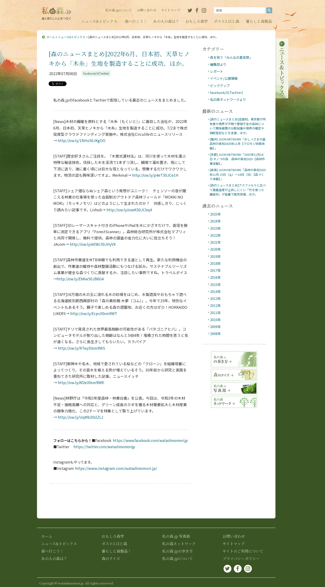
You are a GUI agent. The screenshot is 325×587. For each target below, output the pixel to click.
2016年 (215, 277)
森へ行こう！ (136, 21)
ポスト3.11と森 (226, 21)
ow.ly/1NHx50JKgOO (81, 140)
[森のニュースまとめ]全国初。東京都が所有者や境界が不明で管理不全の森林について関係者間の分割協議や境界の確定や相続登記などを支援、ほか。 (238, 126)
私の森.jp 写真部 (176, 536)
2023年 (215, 228)
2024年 (215, 221)
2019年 (215, 256)
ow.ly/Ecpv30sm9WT (93, 313)
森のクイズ (111, 558)
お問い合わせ (146, 10)
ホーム (51, 37)
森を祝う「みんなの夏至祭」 (231, 57)
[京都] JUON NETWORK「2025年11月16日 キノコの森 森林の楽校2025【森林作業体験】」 (237, 159)
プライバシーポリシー (241, 558)
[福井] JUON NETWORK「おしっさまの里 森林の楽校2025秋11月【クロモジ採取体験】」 (239, 143)
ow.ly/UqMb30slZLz (80, 417)
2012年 (215, 305)
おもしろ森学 (196, 21)
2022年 (215, 235)
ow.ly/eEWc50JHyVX (93, 244)
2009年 (215, 326)
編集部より (218, 64)
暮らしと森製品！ (116, 551)
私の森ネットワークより (228, 99)
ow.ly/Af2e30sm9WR (81, 382)
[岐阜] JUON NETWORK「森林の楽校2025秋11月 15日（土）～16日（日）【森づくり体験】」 (238, 174)
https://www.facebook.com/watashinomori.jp (150, 440)
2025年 (215, 214)
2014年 (215, 291)
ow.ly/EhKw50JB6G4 (80, 279)
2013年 (215, 298)
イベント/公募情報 (224, 78)
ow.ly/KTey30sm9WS (81, 348)
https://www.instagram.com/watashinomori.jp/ (116, 468)
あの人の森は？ (166, 21)
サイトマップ (170, 10)
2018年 (215, 263)
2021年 (215, 242)
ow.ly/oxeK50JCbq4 (129, 209)
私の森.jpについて (118, 10)
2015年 (215, 284)
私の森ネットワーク (179, 543)
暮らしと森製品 (259, 21)
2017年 (215, 270)
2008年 (215, 333)
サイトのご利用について (243, 551)
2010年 (215, 319)
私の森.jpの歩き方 (177, 551)
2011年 (215, 312)
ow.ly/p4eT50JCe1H (155, 175)
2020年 (215, 249)
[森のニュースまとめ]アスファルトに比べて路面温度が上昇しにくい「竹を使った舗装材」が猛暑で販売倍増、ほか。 (238, 189)
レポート (216, 71)
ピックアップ (220, 85)
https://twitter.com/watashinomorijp (104, 446)
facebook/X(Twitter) (96, 73)
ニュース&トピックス (99, 21)
